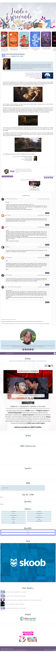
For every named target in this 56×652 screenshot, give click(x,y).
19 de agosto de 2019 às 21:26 (43, 275)
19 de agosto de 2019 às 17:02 (43, 257)
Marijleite (7, 247)
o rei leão (21, 56)
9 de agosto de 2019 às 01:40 (43, 198)
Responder (47, 213)
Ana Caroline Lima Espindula (11, 198)
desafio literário (14, 515)
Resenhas (39, 511)
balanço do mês (39, 513)
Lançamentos (14, 511)
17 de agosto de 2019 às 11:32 (43, 247)
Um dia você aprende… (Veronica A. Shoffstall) (15, 604)
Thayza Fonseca (8, 257)
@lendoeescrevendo (5, 487)
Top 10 (14, 513)
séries (39, 519)
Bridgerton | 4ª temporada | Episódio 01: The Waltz (28, 395)
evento (39, 515)
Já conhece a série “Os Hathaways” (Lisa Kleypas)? (16, 608)
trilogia (13, 523)
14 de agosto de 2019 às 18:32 (43, 227)
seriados (13, 519)
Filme (18, 56)
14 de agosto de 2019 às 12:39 (43, 215)
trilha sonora (39, 521)
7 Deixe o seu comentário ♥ (8, 176)
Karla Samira (7, 215)
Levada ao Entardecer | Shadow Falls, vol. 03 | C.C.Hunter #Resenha (16, 49)
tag (13, 521)
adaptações (13, 56)
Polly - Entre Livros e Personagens (13, 286)
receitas (13, 517)
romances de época (39, 517)
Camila (6, 227)
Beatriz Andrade (8, 275)
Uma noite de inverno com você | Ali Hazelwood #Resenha (38, 49)
